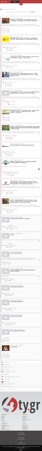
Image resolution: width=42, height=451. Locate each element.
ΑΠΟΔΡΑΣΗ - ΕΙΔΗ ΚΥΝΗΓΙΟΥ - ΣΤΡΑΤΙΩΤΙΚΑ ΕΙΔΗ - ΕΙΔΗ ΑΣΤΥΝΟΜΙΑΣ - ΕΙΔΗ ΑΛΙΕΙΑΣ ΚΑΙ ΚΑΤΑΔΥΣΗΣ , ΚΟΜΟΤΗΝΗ (23, 20)
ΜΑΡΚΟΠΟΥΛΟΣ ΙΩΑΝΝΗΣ (16, 316)
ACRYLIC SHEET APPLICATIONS (10, 371)
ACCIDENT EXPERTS (8, 367)
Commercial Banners (6, 429)
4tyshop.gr (25, 425)
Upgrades (4, 428)
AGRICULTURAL (7, 381)
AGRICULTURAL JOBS (8, 386)
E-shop (3, 427)
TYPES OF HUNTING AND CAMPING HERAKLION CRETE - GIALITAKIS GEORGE (23, 270)
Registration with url (6, 426)
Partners (3, 417)
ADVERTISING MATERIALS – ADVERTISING (12, 376)
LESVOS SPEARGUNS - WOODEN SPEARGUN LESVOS (22, 145)
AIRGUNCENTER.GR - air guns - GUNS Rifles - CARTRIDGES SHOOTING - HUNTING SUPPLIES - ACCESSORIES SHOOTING (24, 39)
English (15, 1)
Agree (21, 449)
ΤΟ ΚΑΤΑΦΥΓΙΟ (13, 347)
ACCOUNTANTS (7, 369)
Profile (3, 416)
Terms (3, 418)
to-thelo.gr (25, 429)
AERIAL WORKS (7, 379)
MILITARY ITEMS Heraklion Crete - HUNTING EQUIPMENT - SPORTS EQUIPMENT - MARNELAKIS (23, 162)
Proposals (25, 417)
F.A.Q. (3, 419)
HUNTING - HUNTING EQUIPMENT (16, 18)
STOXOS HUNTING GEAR (15, 253)
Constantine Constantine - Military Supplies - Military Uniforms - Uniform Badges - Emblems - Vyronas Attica (25, 57)
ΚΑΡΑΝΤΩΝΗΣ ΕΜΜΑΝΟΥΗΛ (16, 301)
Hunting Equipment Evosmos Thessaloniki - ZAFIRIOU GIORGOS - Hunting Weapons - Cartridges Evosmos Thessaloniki (25, 92)
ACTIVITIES (6, 374)
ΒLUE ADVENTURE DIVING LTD (17, 286)
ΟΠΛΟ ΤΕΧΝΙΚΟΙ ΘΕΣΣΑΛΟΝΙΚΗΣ (17, 330)
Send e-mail (11, 225)
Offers (24, 418)
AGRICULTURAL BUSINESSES (9, 383)
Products (25, 416)
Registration (4, 425)
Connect (5, 1)
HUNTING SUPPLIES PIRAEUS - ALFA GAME (20, 218)
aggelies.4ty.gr (25, 428)
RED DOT (12, 234)
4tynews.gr (25, 426)
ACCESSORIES (6, 364)
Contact (3, 420)
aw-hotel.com (25, 427)
